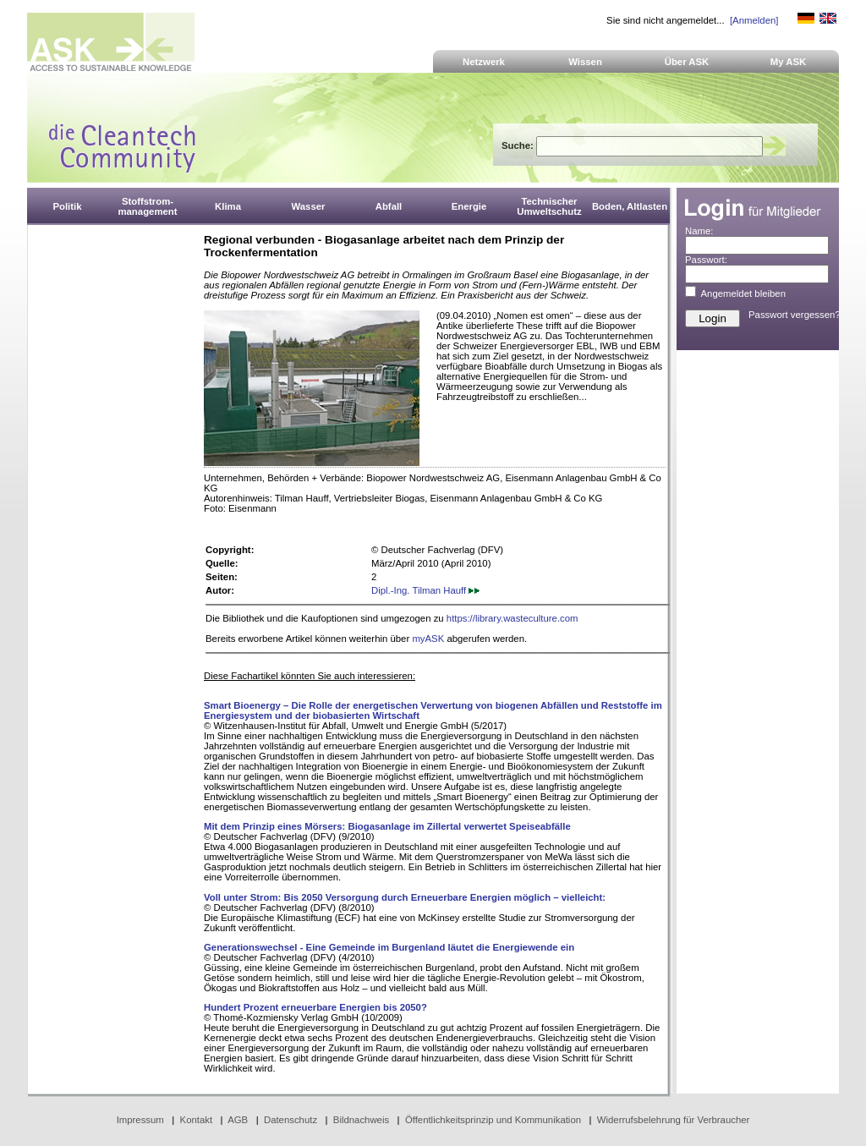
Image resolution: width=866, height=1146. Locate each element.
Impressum (140, 1120)
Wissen (585, 62)
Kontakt (196, 1120)
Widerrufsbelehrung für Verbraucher (673, 1120)
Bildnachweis (361, 1120)
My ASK (788, 62)
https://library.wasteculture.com (512, 618)
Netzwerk (484, 62)
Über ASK (687, 62)
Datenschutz (290, 1120)
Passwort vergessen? (794, 315)
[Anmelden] (754, 20)
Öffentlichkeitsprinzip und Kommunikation (493, 1120)
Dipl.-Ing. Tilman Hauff (425, 590)
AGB (237, 1120)
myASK (428, 638)
